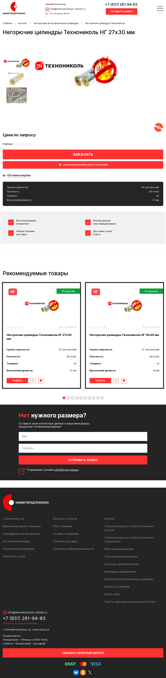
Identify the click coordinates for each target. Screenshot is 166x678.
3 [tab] (72, 398)
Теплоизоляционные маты (120, 552)
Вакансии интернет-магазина (21, 526)
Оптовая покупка (18, 175)
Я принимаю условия (53, 469)
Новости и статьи (14, 556)
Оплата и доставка (65, 541)
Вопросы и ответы (65, 518)
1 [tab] (64, 398)
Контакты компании (116, 582)
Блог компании (62, 526)
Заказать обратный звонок (83, 649)
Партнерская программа (18, 548)
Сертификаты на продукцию (21, 533)
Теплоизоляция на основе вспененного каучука (132, 526)
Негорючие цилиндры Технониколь (105, 23)
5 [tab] (81, 398)
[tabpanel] (41, 335)
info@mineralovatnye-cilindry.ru (67, 9)
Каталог (22, 23)
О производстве (13, 518)
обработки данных (67, 469)
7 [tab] (89, 398)
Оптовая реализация (16, 541)
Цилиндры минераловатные (121, 560)
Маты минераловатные (118, 545)
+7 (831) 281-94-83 (121, 4)
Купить (18, 380)
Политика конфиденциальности (73, 548)
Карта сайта (112, 590)
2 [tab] (68, 398)
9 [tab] (97, 398)
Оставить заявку (121, 11)
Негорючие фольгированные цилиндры (56, 23)
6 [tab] (85, 398)
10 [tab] (102, 398)
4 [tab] (76, 398)
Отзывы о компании (65, 533)
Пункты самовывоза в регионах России (129, 597)
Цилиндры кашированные (120, 567)
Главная (7, 23)
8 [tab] (93, 398)
